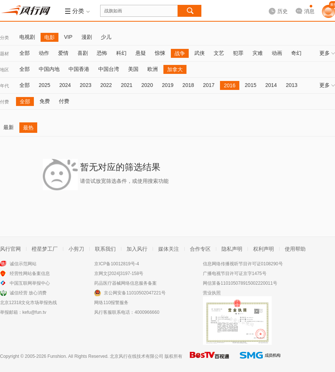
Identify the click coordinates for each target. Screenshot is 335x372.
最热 (28, 128)
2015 (250, 85)
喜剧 (82, 53)
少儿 (106, 37)
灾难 (257, 53)
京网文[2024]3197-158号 (118, 273)
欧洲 (152, 69)
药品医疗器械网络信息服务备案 (125, 283)
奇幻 (296, 53)
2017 (208, 85)
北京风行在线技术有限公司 (136, 356)
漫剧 (87, 37)
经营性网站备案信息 (30, 273)
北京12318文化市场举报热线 (28, 302)
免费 (44, 101)
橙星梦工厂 (45, 249)
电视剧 (27, 37)
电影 (49, 37)
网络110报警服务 (111, 302)
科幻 (121, 53)
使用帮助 (295, 249)
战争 (180, 53)
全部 (24, 53)
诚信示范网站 (23, 263)
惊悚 (160, 53)
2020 (147, 85)
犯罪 (238, 53)
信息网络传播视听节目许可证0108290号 (243, 263)
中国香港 (78, 69)
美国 (133, 69)
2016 (229, 85)
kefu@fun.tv (34, 312)
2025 (44, 85)
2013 (291, 85)
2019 (167, 85)
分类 (4, 37)
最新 (8, 127)
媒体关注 (168, 249)
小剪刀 (76, 249)
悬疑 (140, 53)
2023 (85, 85)
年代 (4, 85)
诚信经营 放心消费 (28, 293)
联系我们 (105, 249)
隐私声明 (231, 249)
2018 (188, 85)
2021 (127, 85)
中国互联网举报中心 (30, 283)
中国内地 (49, 69)
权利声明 (263, 249)
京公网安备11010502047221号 (134, 293)
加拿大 (175, 69)
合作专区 (200, 249)
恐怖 (102, 53)
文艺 (219, 53)
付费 (4, 101)
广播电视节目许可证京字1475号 (235, 273)
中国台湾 (108, 69)
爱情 (63, 53)
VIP (68, 37)
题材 (4, 53)
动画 (277, 53)
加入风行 (137, 249)
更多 (327, 53)
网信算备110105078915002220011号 (240, 283)
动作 (44, 53)
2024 (65, 85)
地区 (4, 69)
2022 (106, 85)
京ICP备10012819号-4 (116, 263)
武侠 (199, 53)
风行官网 (10, 249)
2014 (271, 85)
